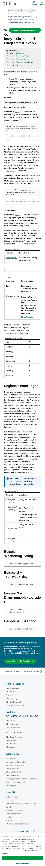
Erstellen (11, 14)
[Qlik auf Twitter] (34, 831)
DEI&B (8, 807)
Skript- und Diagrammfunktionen (19, 20)
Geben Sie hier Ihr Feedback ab (20, 661)
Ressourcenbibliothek (15, 705)
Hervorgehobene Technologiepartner (21, 779)
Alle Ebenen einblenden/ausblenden (25, 30)
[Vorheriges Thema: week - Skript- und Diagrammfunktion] (12, 671)
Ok (22, 858)
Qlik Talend (10, 721)
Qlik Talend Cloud (13, 724)
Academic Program (14, 810)
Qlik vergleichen (12, 775)
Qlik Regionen (11, 786)
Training (9, 695)
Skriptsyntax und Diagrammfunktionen (21, 17)
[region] (22, 849)
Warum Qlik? (11, 759)
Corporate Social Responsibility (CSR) (21, 804)
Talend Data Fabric (13, 727)
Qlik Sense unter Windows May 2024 (21, 11)
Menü (42, 5)
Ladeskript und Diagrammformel (16, 610)
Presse (9, 820)
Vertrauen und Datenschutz (17, 765)
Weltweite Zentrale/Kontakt (17, 824)
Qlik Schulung (11, 698)
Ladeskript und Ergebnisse (21, 563)
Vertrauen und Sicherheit (16, 762)
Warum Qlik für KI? (13, 772)
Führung (9, 800)
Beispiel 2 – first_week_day (17, 59)
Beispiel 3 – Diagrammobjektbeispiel (20, 62)
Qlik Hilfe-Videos (13, 688)
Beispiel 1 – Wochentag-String (18, 56)
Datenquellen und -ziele (16, 782)
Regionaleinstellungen (15, 53)
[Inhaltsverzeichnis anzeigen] (5, 11)
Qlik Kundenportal (13, 702)
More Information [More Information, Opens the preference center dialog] (22, 863)
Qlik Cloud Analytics (14, 737)
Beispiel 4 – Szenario (15, 65)
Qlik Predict (10, 744)
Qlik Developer (12, 692)
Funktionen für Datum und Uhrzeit (20, 23)
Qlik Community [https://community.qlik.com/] (22, 831)
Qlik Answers (11, 740)
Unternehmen (11, 797)
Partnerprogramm (13, 814)
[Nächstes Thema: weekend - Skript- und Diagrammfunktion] (33, 671)
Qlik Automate (12, 747)
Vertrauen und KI (13, 769)
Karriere (9, 817)
